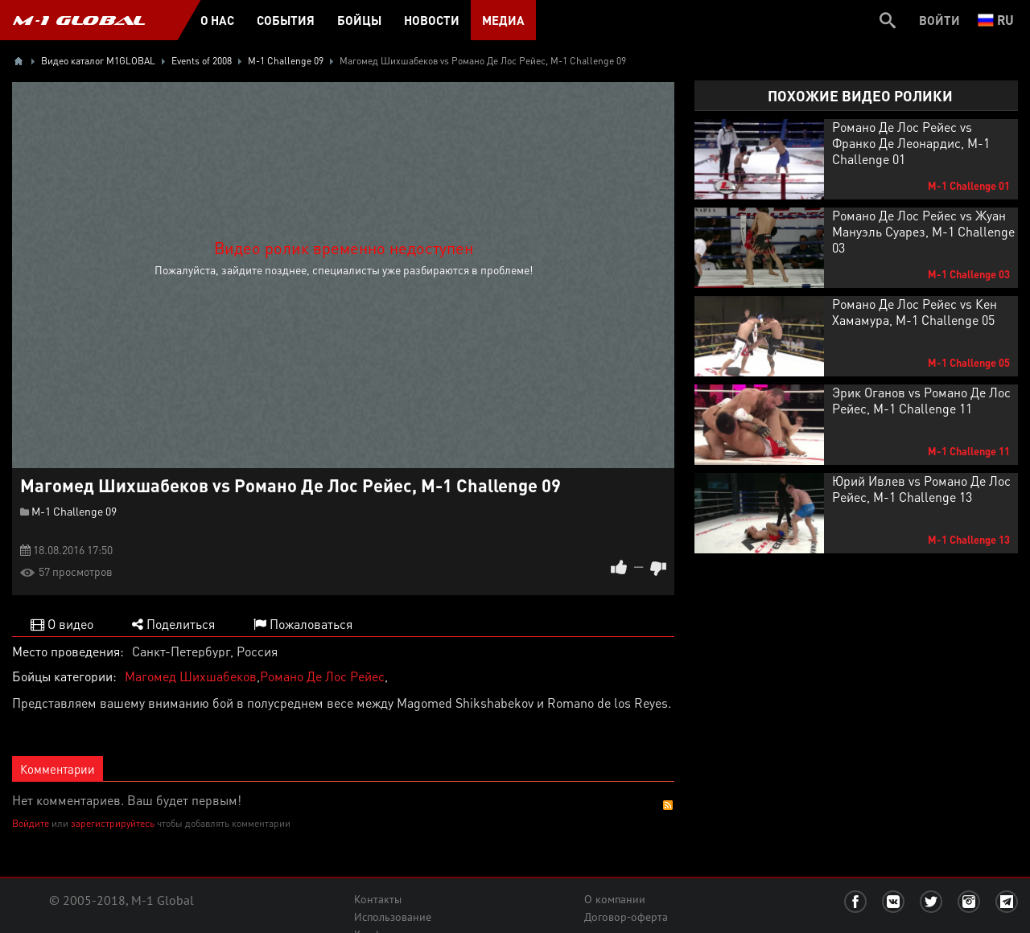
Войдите (30, 823)
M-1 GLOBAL (79, 20)
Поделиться (173, 623)
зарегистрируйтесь (112, 823)
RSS (667, 805)
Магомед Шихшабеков (191, 676)
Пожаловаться (302, 623)
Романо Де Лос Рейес (322, 676)
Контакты (378, 899)
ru (996, 19)
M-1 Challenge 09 (74, 510)
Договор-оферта (626, 917)
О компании (614, 899)
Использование (392, 917)
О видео (62, 623)
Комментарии (57, 769)
